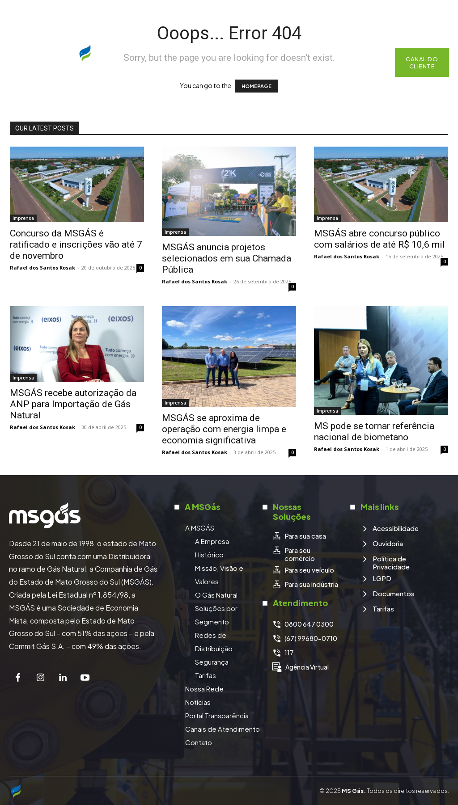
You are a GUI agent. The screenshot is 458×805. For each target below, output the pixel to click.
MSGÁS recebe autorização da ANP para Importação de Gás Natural (73, 404)
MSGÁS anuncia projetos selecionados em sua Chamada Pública (226, 258)
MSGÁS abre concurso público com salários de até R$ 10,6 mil (379, 239)
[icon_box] (299, 535)
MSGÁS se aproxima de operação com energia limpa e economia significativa (224, 429)
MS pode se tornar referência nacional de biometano (374, 432)
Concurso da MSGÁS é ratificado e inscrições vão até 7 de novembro (76, 244)
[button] (376, 62)
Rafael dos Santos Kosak (42, 267)
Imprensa (23, 218)
